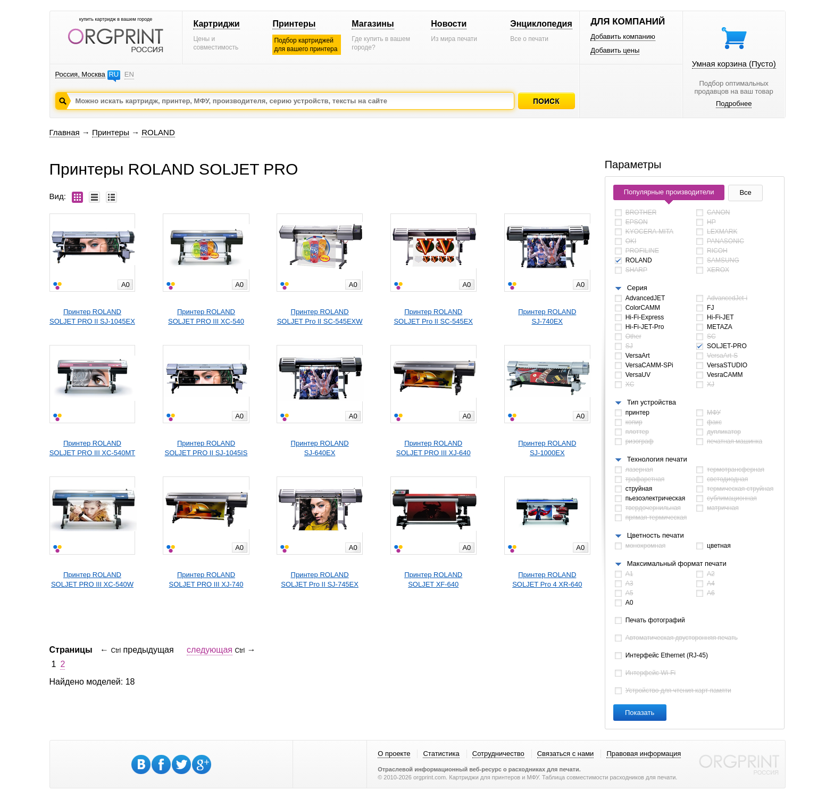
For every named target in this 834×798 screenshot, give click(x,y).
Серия (637, 288)
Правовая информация (643, 754)
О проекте (394, 754)
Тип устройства (651, 402)
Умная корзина (734, 63)
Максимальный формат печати (677, 563)
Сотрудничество (498, 754)
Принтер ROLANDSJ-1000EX (547, 448)
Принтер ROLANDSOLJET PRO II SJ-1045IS (206, 448)
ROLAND (158, 132)
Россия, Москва (80, 74)
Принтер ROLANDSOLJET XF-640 (433, 579)
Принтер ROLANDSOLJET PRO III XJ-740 (206, 579)
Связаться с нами (565, 754)
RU (114, 74)
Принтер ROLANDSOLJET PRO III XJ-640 (433, 448)
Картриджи (216, 23)
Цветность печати (655, 535)
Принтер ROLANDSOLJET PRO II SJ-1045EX (92, 316)
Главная (64, 132)
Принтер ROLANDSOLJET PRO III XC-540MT (92, 448)
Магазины (373, 23)
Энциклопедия (541, 23)
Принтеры (293, 23)
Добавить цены (614, 50)
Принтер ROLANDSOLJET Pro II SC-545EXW (320, 316)
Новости (448, 23)
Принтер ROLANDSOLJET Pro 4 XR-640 (547, 579)
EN (129, 74)
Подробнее (734, 104)
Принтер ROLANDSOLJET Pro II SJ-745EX (319, 579)
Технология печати (657, 459)
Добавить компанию (622, 36)
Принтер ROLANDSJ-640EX (320, 448)
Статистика (441, 754)
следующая (209, 649)
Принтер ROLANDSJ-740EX (547, 316)
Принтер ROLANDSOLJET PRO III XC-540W (92, 579)
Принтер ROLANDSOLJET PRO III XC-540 (206, 316)
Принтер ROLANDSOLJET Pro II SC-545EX (433, 316)
